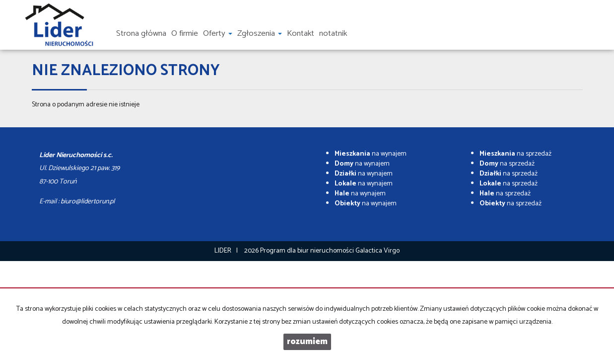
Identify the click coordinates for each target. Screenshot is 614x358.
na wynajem (371, 154)
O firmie (184, 33)
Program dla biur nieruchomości (307, 251)
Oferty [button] (217, 33)
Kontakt (300, 33)
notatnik (333, 33)
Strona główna (141, 33)
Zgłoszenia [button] (259, 33)
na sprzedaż (515, 154)
